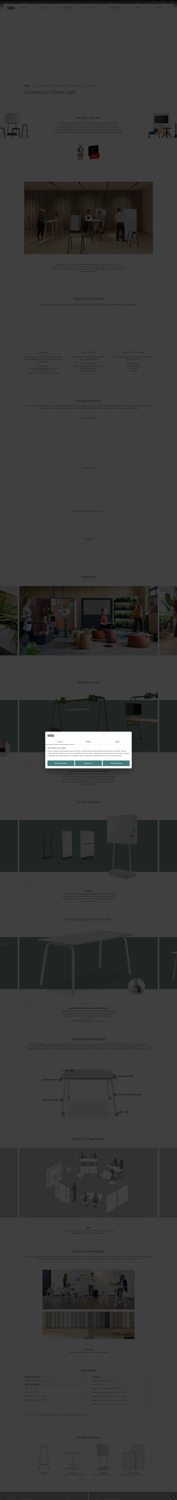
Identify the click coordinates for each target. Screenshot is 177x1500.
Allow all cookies (116, 763)
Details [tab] (88, 741)
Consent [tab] (60, 741)
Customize (88, 763)
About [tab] (117, 741)
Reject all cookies (61, 763)
